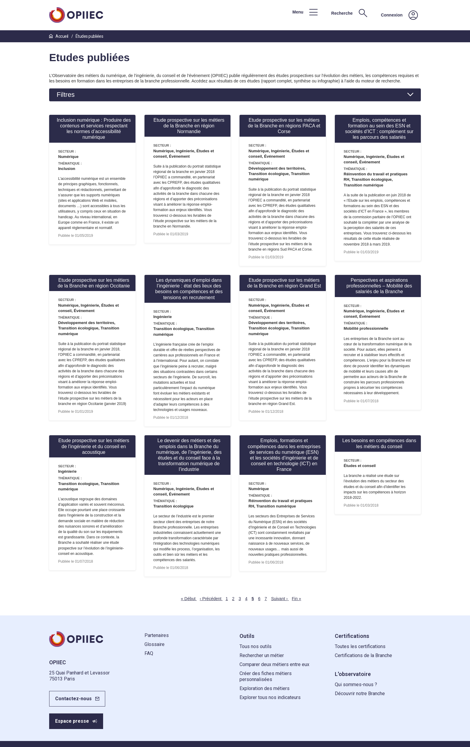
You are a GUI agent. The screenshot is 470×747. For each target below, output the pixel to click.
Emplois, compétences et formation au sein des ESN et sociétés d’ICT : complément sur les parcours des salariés (379, 129)
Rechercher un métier (261, 655)
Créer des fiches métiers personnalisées (265, 676)
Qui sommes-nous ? (356, 684)
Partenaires (156, 635)
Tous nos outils (255, 646)
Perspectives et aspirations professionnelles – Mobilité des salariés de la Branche (379, 286)
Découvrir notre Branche (360, 693)
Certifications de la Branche (363, 655)
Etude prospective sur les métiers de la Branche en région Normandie (189, 126)
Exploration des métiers (264, 688)
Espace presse (72, 721)
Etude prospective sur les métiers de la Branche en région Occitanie (94, 283)
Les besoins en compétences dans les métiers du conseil (379, 443)
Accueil (59, 36)
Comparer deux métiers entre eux (274, 664)
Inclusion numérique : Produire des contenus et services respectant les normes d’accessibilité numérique (94, 129)
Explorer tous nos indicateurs (270, 697)
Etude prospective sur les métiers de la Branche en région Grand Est (284, 283)
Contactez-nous (73, 698)
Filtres (66, 94)
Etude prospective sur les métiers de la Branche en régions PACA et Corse (284, 126)
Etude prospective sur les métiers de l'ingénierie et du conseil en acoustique (93, 446)
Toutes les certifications (360, 646)
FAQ (148, 653)
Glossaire (154, 644)
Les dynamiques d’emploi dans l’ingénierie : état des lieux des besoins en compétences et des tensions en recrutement (189, 289)
